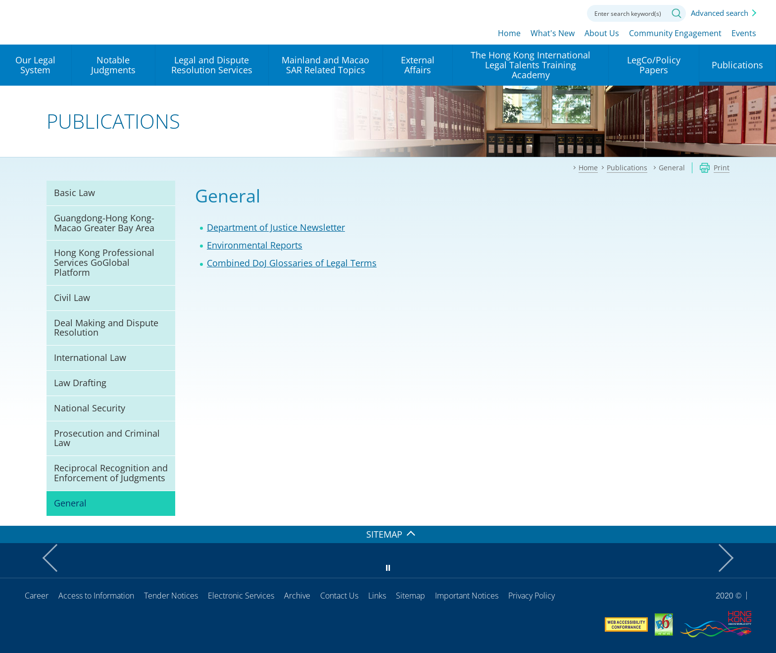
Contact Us (339, 595)
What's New (553, 33)
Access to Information (96, 595)
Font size (540, 12)
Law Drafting (80, 383)
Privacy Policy (531, 595)
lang (512, 12)
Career (36, 595)
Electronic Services (241, 595)
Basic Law (74, 193)
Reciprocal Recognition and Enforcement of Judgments (111, 473)
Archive (297, 595)
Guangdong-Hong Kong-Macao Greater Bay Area (104, 223)
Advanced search (719, 13)
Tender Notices (171, 595)
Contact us (567, 12)
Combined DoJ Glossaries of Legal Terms (292, 263)
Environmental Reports (254, 245)
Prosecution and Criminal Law (107, 438)
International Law (90, 357)
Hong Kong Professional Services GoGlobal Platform (104, 262)
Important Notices (466, 595)
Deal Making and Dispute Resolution (106, 328)
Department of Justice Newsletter (276, 227)
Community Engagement (675, 33)
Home (509, 33)
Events (743, 33)
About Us (601, 33)
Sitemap (410, 595)
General (70, 503)
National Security (89, 408)
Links (377, 595)
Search (676, 13)
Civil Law (72, 297)
